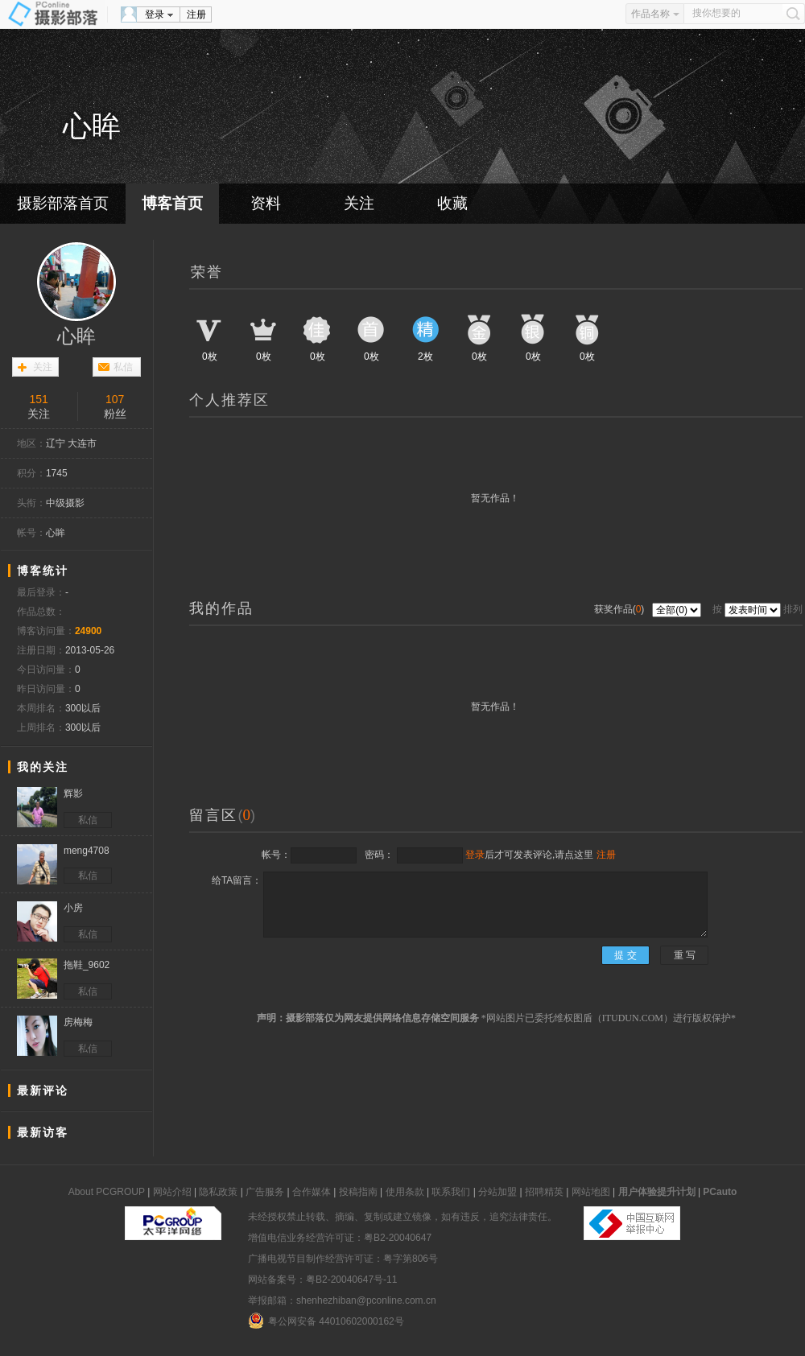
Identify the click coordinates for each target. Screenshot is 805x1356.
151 (39, 399)
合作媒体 (311, 1191)
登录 (154, 14)
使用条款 (405, 1191)
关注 (359, 203)
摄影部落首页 (63, 203)
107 (114, 399)
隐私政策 (218, 1191)
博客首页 (172, 203)
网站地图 (591, 1191)
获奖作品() (620, 609)
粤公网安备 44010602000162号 (326, 1321)
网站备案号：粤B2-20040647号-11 (322, 1279)
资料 (265, 203)
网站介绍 (172, 1191)
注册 (196, 14)
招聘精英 (544, 1191)
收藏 (452, 203)
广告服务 (265, 1191)
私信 (123, 367)
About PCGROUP (106, 1191)
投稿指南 (358, 1191)
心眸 (76, 336)
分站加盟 (497, 1191)
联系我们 (450, 1191)
